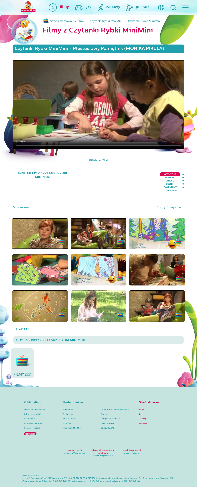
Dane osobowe (107, 415)
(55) (22, 354)
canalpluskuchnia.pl (132, 441)
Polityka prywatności (110, 410)
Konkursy (66, 415)
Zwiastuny (162, 174)
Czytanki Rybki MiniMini (106, 21)
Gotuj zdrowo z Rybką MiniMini (115, 401)
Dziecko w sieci (69, 410)
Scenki (146, 174)
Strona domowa (61, 21)
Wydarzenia (67, 405)
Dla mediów (29, 410)
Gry (140, 405)
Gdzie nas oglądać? (33, 405)
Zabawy (142, 410)
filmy (80, 21)
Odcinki (179, 174)
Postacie (143, 415)
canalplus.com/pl (74, 441)
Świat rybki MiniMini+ (72, 419)
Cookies (104, 405)
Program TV (67, 401)
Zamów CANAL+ (108, 419)
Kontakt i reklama (32, 419)
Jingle (133, 174)
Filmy (141, 401)
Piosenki (118, 174)
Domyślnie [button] (174, 198)
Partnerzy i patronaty (34, 415)
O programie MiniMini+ (34, 401)
